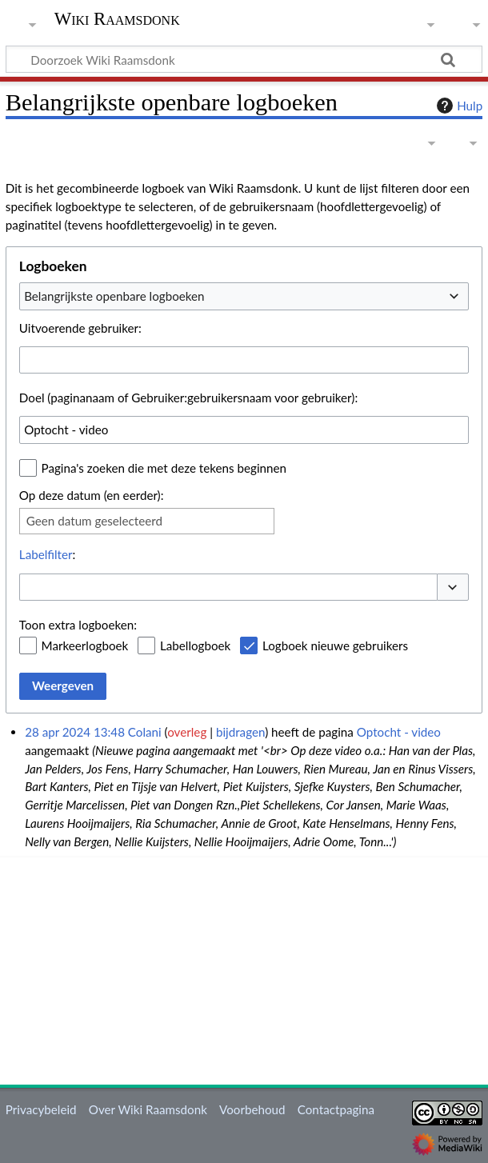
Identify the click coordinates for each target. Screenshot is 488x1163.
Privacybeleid (41, 1109)
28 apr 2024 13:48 (75, 732)
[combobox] (244, 296)
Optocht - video (399, 732)
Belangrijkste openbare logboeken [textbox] (114, 296)
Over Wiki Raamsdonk (148, 1109)
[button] (453, 587)
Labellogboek (195, 645)
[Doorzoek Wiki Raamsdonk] (244, 59)
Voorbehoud (252, 1109)
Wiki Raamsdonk (117, 19)
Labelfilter (46, 554)
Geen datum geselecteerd (94, 521)
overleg (186, 732)
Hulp (457, 106)
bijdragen (240, 732)
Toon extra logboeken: (78, 624)
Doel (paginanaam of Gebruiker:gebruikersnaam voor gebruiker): (188, 397)
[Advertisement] (247, 968)
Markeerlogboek (85, 645)
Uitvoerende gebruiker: (80, 328)
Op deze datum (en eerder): (91, 495)
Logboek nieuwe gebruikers (335, 645)
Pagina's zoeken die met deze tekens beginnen (164, 468)
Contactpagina (336, 1109)
